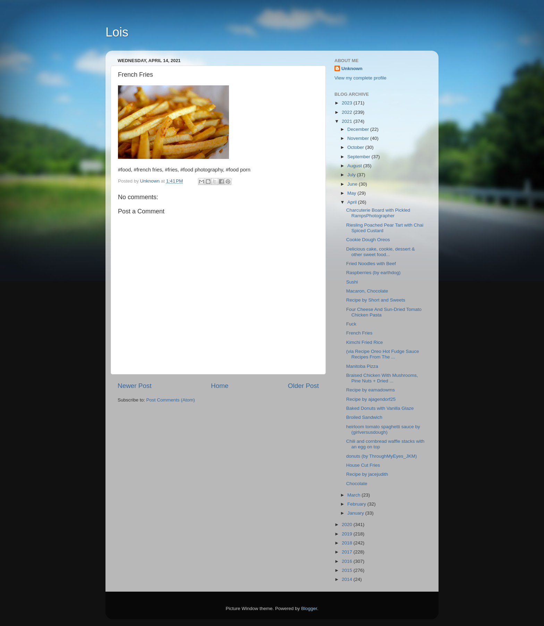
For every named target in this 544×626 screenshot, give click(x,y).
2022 (348, 112)
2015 (348, 570)
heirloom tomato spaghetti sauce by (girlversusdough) (383, 429)
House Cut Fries (363, 465)
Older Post (303, 385)
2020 (348, 524)
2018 (348, 542)
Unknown (352, 68)
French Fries (359, 333)
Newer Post (135, 385)
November (358, 138)
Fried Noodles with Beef (371, 263)
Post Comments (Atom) (170, 400)
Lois (116, 32)
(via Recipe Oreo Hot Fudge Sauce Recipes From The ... (382, 354)
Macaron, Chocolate (367, 291)
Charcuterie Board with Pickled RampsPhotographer (378, 213)
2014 (348, 579)
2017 (348, 552)
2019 (348, 533)
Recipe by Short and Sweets (375, 300)
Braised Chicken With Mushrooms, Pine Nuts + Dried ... (382, 378)
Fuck (352, 324)
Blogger (309, 608)
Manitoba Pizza (362, 366)
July (352, 174)
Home (219, 385)
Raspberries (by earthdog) (373, 272)
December (358, 129)
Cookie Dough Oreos (368, 239)
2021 (348, 121)
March (354, 495)
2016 (348, 561)
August (355, 165)
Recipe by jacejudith (367, 474)
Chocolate (356, 483)
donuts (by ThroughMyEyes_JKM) (381, 456)
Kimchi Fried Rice (364, 342)
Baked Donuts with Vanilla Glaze (380, 408)
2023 (348, 102)
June (353, 184)
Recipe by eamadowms (370, 389)
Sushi (352, 282)
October (356, 147)
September (359, 156)
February (357, 504)
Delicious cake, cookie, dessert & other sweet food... (380, 251)
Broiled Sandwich (364, 417)
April (352, 202)
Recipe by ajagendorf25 (371, 399)
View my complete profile (360, 78)
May (352, 193)
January (356, 513)
